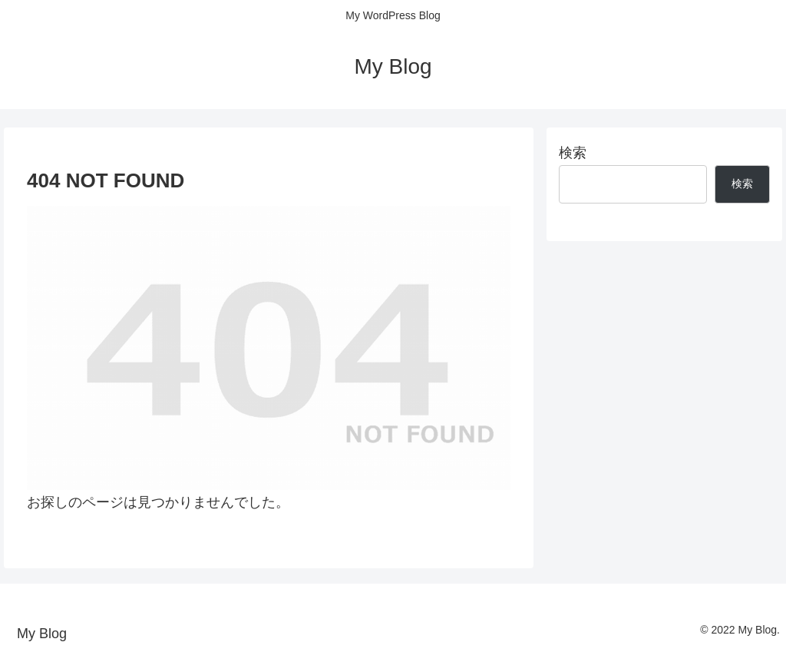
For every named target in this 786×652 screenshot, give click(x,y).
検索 (572, 153)
